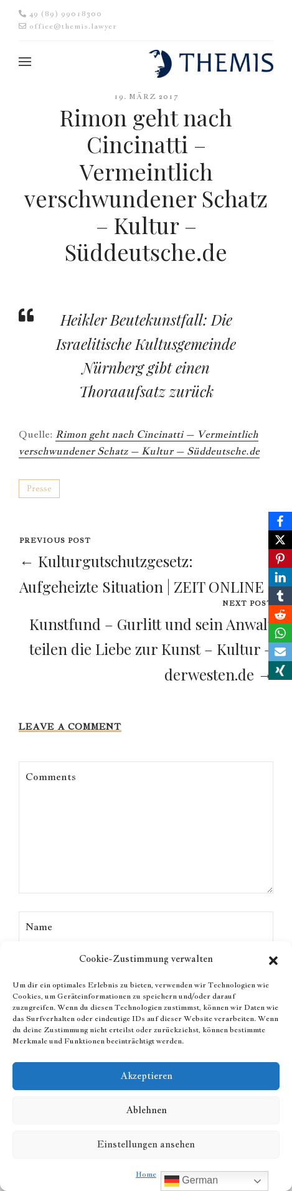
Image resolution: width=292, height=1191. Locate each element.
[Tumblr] (280, 595)
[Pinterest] (280, 558)
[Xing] (280, 670)
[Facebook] (280, 521)
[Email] (280, 652)
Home (146, 1174)
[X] (280, 539)
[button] (273, 959)
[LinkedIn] (280, 577)
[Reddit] (280, 614)
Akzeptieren (146, 1075)
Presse (39, 488)
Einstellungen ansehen (146, 1144)
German (191, 1181)
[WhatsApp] (280, 633)
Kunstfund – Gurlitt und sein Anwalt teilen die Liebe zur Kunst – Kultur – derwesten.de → (151, 649)
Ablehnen (146, 1110)
